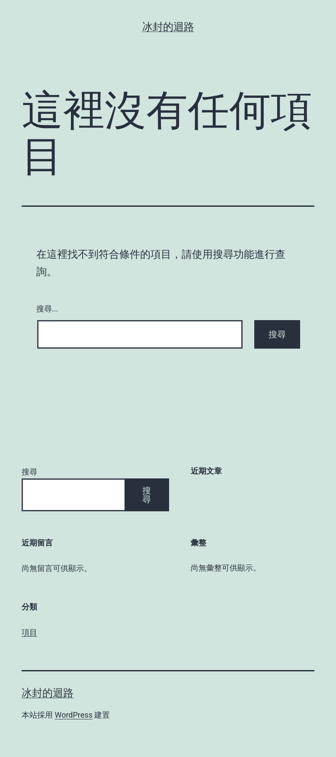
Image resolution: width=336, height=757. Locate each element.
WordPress (73, 714)
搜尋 (29, 471)
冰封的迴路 (168, 27)
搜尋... (47, 309)
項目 (29, 632)
